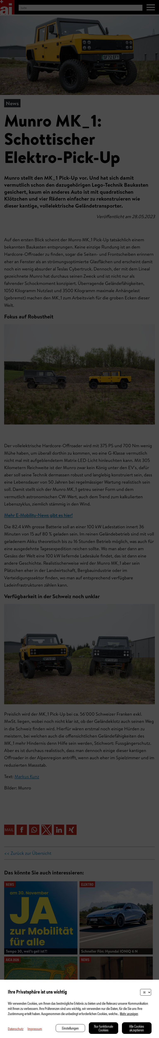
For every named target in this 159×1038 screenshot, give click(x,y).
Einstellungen (70, 1028)
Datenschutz (15, 1028)
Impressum (35, 1028)
